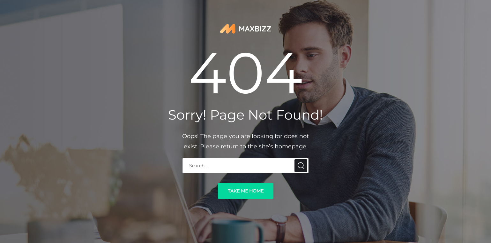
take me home (246, 191)
